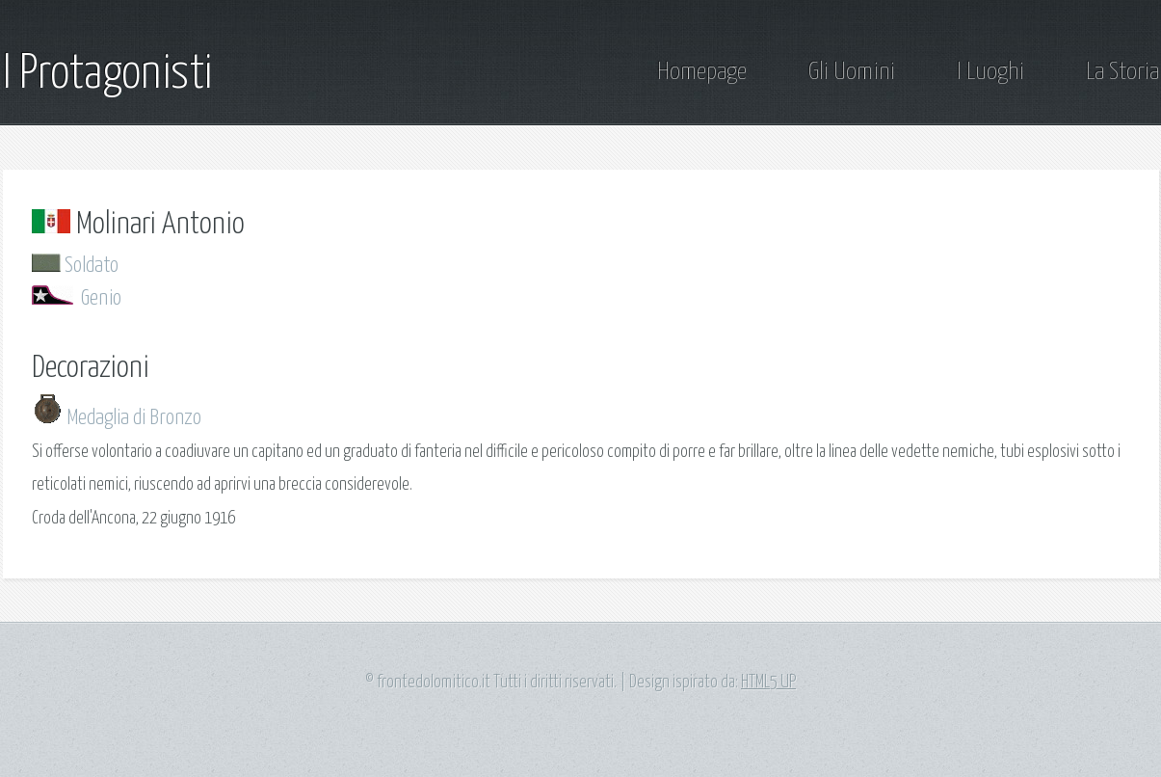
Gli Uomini (851, 72)
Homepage (702, 72)
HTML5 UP (768, 682)
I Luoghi (990, 72)
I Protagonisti (107, 74)
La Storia (1122, 72)
